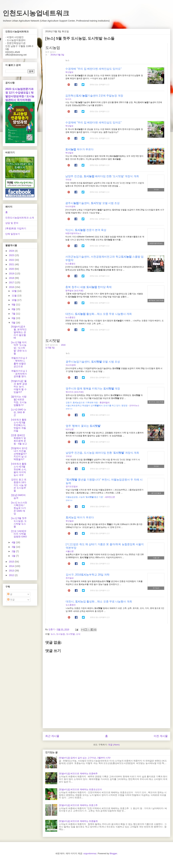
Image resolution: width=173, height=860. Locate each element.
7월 (14, 313)
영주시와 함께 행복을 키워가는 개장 (93, 388)
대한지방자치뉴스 (73, 233)
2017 (12, 282)
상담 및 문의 (11, 223)
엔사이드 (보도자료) (75, 392)
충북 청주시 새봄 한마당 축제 (88, 287)
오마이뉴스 (134, 405)
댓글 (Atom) (114, 744)
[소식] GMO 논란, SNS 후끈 (18, 412)
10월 (14, 300)
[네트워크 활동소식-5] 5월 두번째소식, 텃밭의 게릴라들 (18, 425)
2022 (12, 260)
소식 (78, 634)
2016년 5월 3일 (57, 55)
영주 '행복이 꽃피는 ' (83, 425)
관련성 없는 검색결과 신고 (99, 84)
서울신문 (70, 551)
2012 (12, 575)
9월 (14, 304)
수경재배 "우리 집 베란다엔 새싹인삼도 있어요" (93, 68)
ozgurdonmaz (89, 853)
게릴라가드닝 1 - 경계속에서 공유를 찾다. (19, 374)
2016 (12, 287)
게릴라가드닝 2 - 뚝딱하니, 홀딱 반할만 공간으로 (19, 362)
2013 (12, 570)
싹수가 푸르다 (79, 149)
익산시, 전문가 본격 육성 (85, 230)
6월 (14, 318)
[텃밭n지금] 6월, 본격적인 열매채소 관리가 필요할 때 (19, 332)
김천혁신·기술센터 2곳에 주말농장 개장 (94, 95)
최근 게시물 (52, 736)
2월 (14, 551)
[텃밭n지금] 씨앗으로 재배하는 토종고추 (78, 805)
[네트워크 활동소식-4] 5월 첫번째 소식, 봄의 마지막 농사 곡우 (19, 469)
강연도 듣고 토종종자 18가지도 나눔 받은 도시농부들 (19, 485)
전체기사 (69, 409)
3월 (14, 547)
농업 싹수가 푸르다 (80, 517)
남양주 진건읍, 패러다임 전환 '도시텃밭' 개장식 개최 (102, 176)
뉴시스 (68, 99)
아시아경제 (70, 206)
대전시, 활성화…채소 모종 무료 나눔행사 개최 (98, 313)
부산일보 (69, 72)
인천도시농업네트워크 (36, 13)
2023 (12, 255)
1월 (14, 555)
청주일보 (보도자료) (74, 290)
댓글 (11, 599)
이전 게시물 (161, 736)
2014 (12, 566)
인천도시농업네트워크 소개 (19, 217)
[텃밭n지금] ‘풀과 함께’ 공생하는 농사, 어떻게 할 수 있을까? (19, 386)
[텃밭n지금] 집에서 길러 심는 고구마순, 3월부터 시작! (85, 758)
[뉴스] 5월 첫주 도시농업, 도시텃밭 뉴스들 (19, 522)
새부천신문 (110, 497)
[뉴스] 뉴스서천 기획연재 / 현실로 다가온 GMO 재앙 (19, 508)
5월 (14, 322)
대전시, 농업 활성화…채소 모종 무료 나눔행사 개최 (99, 601)
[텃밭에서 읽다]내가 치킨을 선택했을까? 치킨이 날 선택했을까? (19, 454)
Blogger (113, 853)
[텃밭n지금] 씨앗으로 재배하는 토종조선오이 (80, 789)
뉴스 (53, 634)
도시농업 (60, 634)
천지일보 (70, 578)
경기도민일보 (72, 486)
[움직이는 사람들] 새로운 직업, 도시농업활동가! (19, 400)
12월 (14, 291)
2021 (12, 264)
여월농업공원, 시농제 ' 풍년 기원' (84, 497)
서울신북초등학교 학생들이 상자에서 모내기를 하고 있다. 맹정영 (96, 405)
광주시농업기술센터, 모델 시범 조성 (93, 361)
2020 (12, 269)
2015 (12, 561)
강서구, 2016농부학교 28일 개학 (87, 574)
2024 (12, 250)
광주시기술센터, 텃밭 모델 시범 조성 (92, 203)
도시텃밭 (70, 634)
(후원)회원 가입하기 (15, 228)
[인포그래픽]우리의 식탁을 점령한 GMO (19, 534)
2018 (12, 278)
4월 (14, 542)
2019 (12, 273)
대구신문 (70, 429)
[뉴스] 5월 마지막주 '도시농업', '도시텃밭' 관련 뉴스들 (19, 348)
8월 (14, 309)
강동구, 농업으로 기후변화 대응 (82, 402)
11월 (14, 295)
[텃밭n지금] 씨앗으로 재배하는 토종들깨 (78, 821)
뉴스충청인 (70, 264)
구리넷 (68, 179)
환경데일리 (105, 402)
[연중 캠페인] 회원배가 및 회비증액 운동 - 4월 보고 (19, 439)
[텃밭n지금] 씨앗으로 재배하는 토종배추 (78, 773)
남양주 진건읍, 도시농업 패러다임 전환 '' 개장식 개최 (102, 452)
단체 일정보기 (12, 234)
